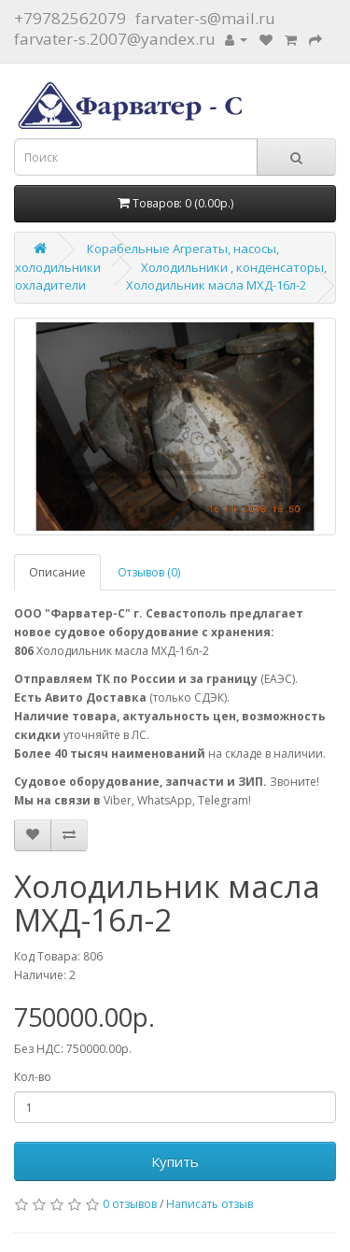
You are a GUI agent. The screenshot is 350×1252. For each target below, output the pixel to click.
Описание (57, 572)
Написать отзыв (209, 1204)
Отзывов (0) (149, 572)
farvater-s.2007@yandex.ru (115, 39)
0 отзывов (130, 1204)
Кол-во (32, 1077)
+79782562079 (70, 18)
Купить (175, 1161)
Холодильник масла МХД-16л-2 (216, 285)
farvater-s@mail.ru (205, 18)
